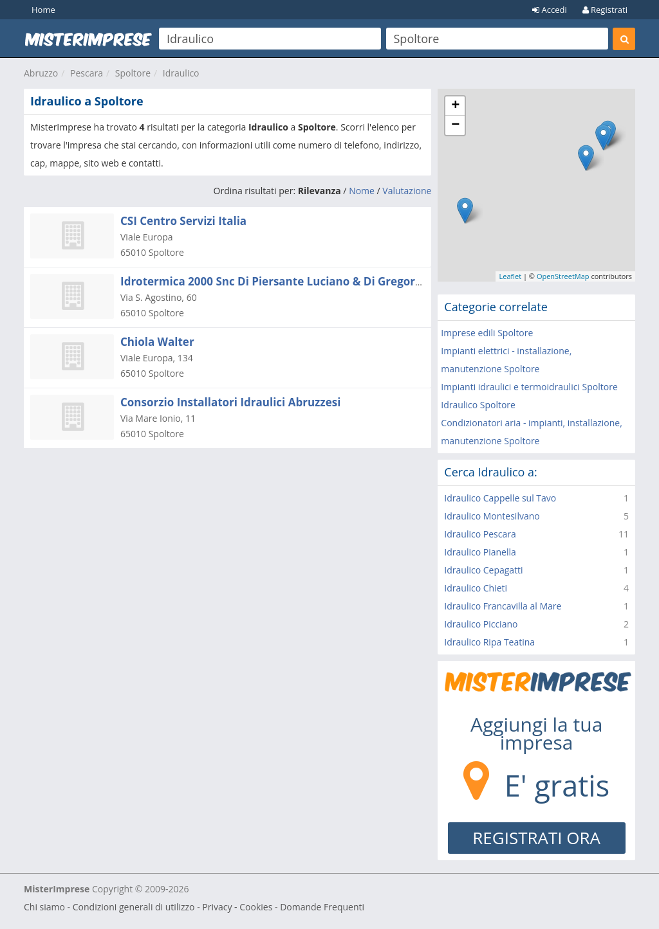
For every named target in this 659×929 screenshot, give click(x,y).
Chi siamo (44, 907)
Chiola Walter (157, 341)
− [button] (455, 125)
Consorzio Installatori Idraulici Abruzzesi (230, 402)
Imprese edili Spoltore (487, 333)
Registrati (604, 9)
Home (43, 9)
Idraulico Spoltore (478, 405)
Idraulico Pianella (479, 552)
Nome (362, 191)
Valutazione (406, 191)
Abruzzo (41, 73)
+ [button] (455, 106)
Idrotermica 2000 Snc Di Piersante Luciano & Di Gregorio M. (280, 281)
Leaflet (510, 276)
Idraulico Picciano (480, 624)
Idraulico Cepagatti (483, 570)
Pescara (86, 73)
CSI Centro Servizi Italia (183, 220)
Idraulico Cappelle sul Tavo (500, 498)
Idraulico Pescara (479, 534)
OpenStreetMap (563, 276)
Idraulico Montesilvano (491, 516)
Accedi (549, 9)
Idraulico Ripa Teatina (489, 642)
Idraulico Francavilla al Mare (502, 606)
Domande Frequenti (322, 907)
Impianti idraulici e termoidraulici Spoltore (529, 387)
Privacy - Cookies (237, 907)
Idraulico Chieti (475, 588)
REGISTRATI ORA (536, 837)
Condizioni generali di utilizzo (134, 907)
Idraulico (181, 73)
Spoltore (133, 73)
